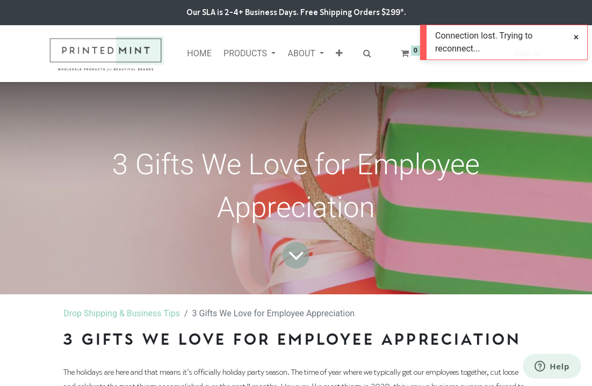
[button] (339, 53)
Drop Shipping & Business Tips (121, 313)
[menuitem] (199, 53)
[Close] (576, 37)
